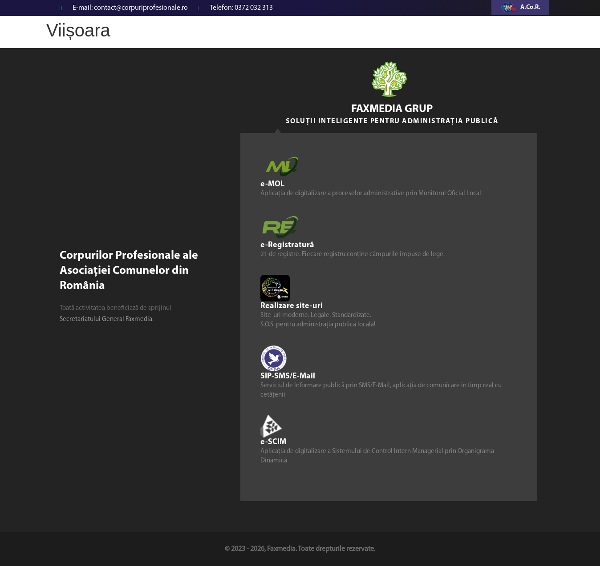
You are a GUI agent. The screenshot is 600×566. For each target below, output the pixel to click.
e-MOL (272, 184)
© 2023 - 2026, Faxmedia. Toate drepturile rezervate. (300, 549)
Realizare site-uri (291, 306)
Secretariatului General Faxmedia (106, 319)
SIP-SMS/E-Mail (287, 376)
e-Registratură (287, 245)
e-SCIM (273, 442)
